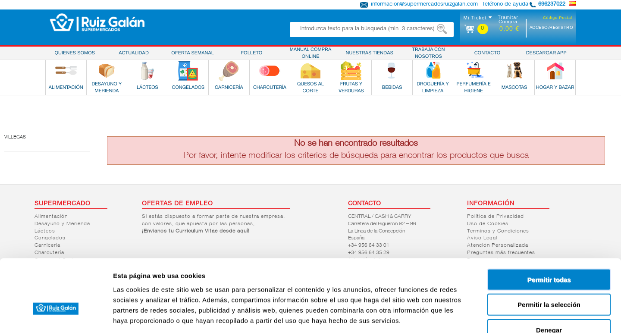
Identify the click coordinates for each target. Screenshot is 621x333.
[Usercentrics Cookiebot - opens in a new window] (56, 316)
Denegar (549, 278)
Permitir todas (549, 227)
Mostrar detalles (467, 316)
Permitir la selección (549, 253)
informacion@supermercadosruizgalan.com (424, 4)
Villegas (15, 137)
